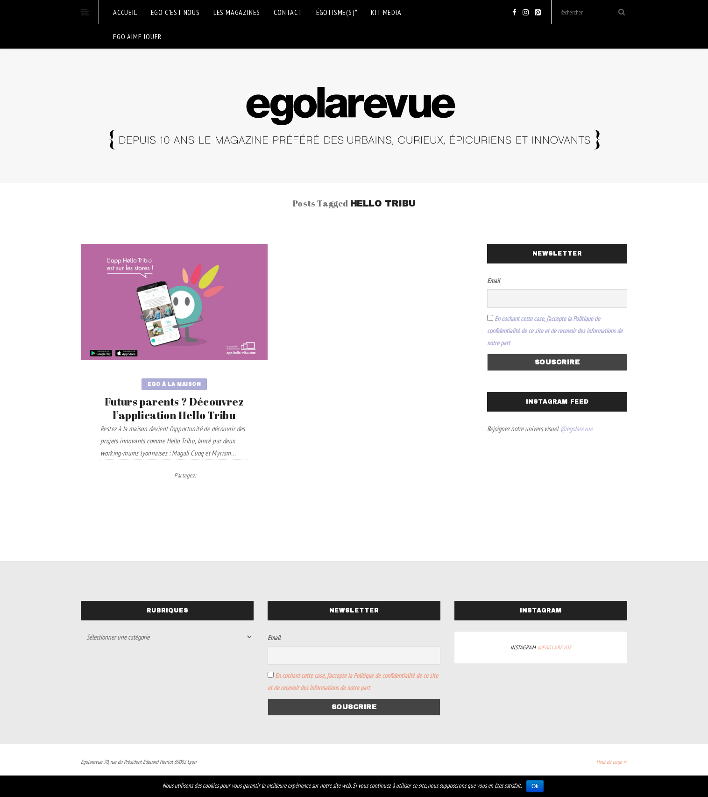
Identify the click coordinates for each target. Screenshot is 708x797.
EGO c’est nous (175, 12)
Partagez (185, 475)
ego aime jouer (137, 36)
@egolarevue (576, 428)
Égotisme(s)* (337, 12)
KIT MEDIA (386, 12)
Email (493, 281)
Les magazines (236, 12)
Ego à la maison (174, 384)
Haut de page (611, 761)
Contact (288, 12)
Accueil (125, 12)
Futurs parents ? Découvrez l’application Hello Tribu (174, 408)
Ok (534, 786)
